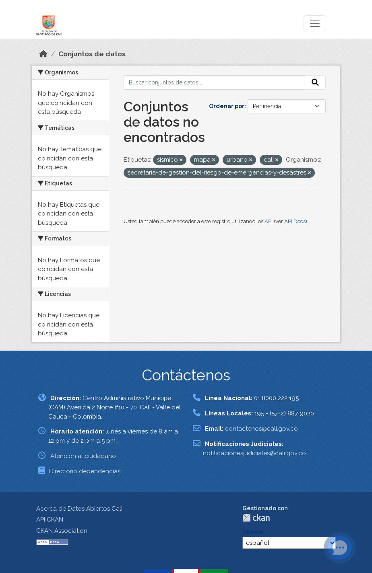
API (269, 221)
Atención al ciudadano (83, 456)
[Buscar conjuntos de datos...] (215, 82)
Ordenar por (226, 106)
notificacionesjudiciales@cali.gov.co (254, 453)
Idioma (252, 532)
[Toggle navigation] (315, 23)
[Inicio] (43, 54)
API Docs (295, 221)
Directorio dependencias (84, 471)
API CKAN (49, 519)
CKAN (256, 517)
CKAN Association (61, 530)
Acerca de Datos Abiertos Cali (79, 508)
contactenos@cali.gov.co (261, 428)
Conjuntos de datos (92, 54)
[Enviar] (315, 82)
